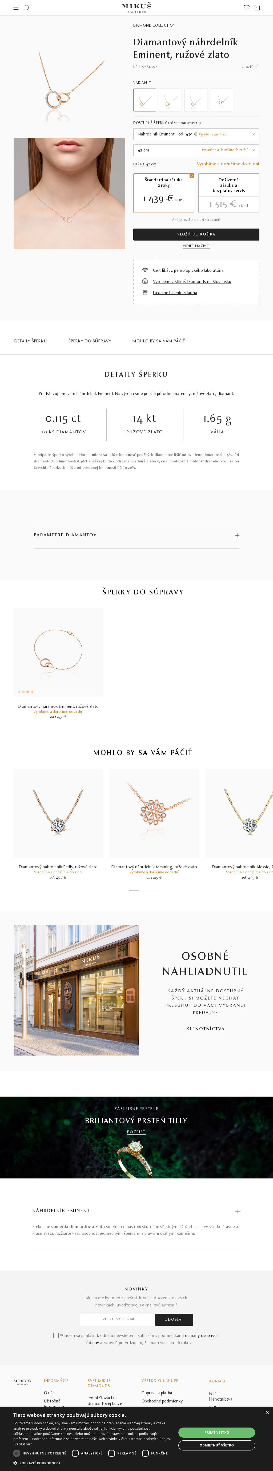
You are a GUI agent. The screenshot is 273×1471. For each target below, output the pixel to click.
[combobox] (196, 134)
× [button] (267, 1413)
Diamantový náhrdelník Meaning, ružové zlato (154, 867)
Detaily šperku (30, 341)
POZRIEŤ (136, 1132)
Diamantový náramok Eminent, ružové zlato (58, 707)
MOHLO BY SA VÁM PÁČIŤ (159, 341)
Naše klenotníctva (220, 1397)
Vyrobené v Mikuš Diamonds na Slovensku (192, 282)
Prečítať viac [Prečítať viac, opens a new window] (22, 1444)
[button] (92, 1463)
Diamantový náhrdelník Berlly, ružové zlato (58, 867)
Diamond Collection (154, 26)
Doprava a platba (157, 1393)
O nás (49, 1393)
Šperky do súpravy (90, 341)
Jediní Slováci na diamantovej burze (105, 1401)
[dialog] (136, 1439)
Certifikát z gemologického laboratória (188, 271)
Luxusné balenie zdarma (175, 293)
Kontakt (217, 1382)
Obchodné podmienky (162, 1401)
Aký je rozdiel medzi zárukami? (196, 220)
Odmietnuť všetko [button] (217, 1445)
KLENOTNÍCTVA (205, 1029)
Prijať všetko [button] (216, 1432)
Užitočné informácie (54, 1404)
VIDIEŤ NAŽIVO (196, 246)
